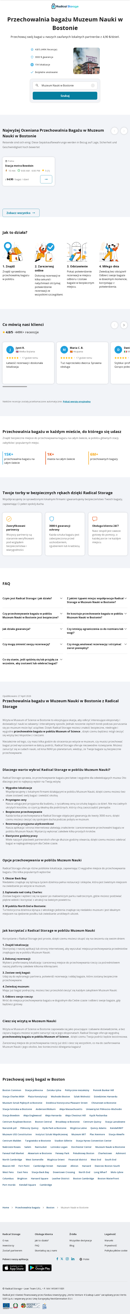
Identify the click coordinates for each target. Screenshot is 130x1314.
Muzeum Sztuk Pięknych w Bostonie (22, 1100)
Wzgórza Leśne (78, 1125)
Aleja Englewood (32, 1112)
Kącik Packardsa (98, 1112)
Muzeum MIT (78, 1131)
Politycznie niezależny (77, 1087)
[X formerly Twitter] (62, 1256)
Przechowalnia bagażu (27, 1204)
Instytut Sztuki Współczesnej (52, 1131)
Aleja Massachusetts (70, 1106)
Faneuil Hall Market (13, 1150)
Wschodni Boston (60, 1093)
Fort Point (24, 1163)
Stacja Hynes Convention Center (93, 1137)
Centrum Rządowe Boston (17, 1119)
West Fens (8, 1169)
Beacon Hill (9, 1163)
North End (84, 1169)
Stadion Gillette (63, 1137)
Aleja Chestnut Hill (75, 1112)
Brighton (22, 1175)
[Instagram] (67, 1256)
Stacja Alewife (116, 1131)
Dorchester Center (81, 1144)
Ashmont (121, 1150)
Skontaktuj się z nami (46, 1247)
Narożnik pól (10, 1125)
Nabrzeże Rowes (12, 1144)
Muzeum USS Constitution (17, 1131)
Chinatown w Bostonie (103, 1100)
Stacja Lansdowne (115, 1119)
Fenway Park (62, 1150)
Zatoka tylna (54, 1087)
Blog (71, 1242)
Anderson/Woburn (46, 1106)
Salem (27, 1144)
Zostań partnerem (12, 1247)
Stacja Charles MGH (13, 1093)
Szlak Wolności (82, 1093)
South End (110, 1156)
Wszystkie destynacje (80, 1237)
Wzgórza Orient (56, 1156)
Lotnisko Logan (59, 1144)
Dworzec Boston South (107, 1163)
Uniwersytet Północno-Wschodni (104, 1106)
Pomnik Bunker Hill (103, 1087)
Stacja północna (34, 1087)
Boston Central (43, 1119)
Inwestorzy (8, 1242)
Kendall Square (27, 1182)
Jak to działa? (42, 1237)
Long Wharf (100, 1169)
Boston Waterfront (108, 1175)
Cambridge (46, 1182)
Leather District (60, 1175)
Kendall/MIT (116, 1125)
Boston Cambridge (83, 1175)
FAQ (37, 1242)
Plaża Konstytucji (37, 1093)
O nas (6, 1237)
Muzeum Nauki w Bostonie (110, 1144)
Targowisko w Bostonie (38, 1137)
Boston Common (12, 1087)
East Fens (22, 1169)
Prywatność (111, 1242)
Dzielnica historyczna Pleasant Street (67, 1100)
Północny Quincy (29, 1125)
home (6, 1204)
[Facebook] (57, 1256)
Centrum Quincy (92, 1119)
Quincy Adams (98, 1125)
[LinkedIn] (72, 1256)
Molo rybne (117, 1169)
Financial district (77, 1156)
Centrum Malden (12, 1137)
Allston (74, 1163)
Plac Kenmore (97, 1131)
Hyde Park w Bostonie (54, 1125)
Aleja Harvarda (53, 1112)
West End (96, 1156)
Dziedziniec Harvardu (105, 1093)
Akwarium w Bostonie (40, 1150)
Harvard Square (39, 1175)
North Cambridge (12, 1156)
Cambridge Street (43, 1163)
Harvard (86, 1163)
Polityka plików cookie (116, 1247)
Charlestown (105, 1150)
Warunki (109, 1237)
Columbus (8, 1175)
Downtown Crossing (64, 1169)
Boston (50, 1204)
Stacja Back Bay (40, 1169)
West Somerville (34, 1156)
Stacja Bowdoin (11, 1112)
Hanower (62, 1163)
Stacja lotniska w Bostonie (17, 1106)
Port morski (9, 1182)
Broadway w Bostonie (68, 1119)
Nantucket (41, 1144)
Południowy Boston (83, 1150)
